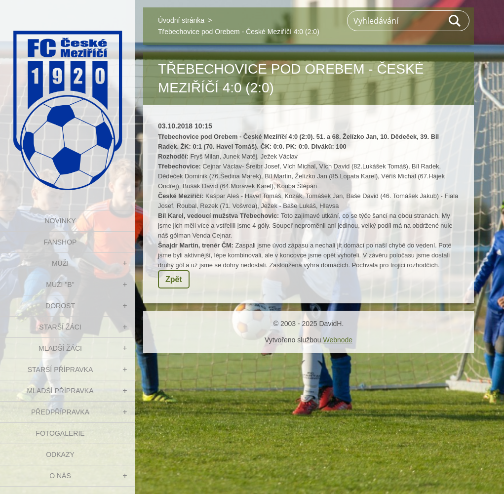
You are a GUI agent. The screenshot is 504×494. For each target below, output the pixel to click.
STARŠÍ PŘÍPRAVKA (60, 369)
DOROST (60, 306)
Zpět (173, 279)
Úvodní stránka (181, 20)
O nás (60, 476)
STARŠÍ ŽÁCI (60, 327)
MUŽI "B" (60, 284)
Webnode (337, 340)
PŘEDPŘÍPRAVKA (60, 412)
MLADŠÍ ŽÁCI (60, 348)
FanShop (60, 242)
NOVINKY (60, 221)
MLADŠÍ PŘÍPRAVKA (60, 391)
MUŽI (60, 263)
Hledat (455, 20)
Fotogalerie (60, 433)
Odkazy (60, 454)
